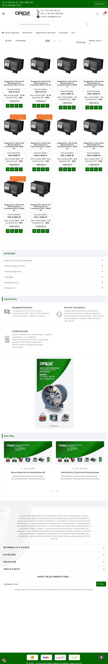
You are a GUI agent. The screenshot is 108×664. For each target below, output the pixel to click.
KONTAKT (100, 4)
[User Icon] (98, 13)
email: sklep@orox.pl (11, 5)
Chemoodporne (13, 271)
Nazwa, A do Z (96, 42)
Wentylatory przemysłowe (18, 260)
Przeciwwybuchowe (15, 266)
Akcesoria (10, 288)
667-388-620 (26, 2)
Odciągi (9, 277)
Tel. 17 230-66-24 (10, 2)
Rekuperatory (12, 282)
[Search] (51, 24)
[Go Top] (101, 657)
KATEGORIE (10, 253)
